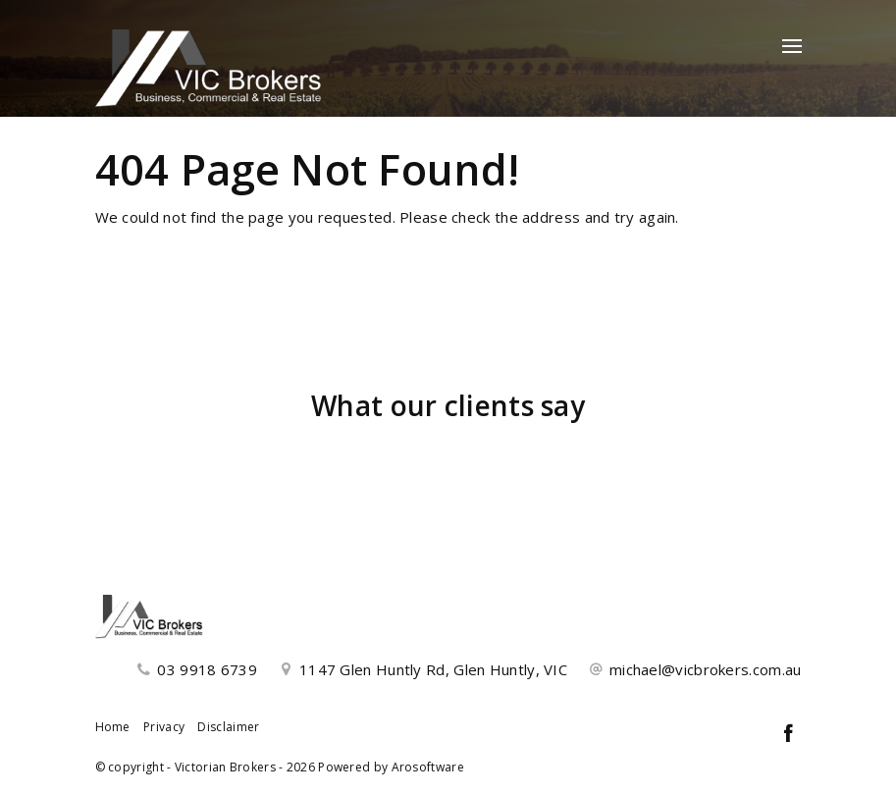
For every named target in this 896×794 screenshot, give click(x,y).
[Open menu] (792, 46)
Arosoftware (428, 767)
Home (113, 726)
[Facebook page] (789, 734)
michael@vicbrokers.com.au (705, 669)
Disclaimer (228, 726)
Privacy (163, 726)
